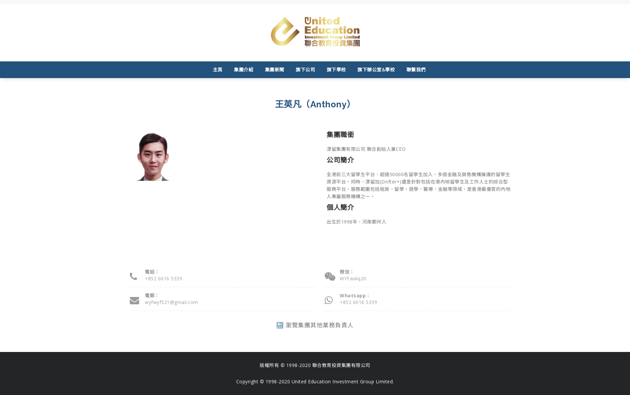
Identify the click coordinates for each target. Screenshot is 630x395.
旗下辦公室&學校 (376, 69)
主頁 (218, 69)
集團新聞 (274, 69)
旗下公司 (305, 69)
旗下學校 (336, 69)
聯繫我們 (416, 69)
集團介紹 (243, 69)
